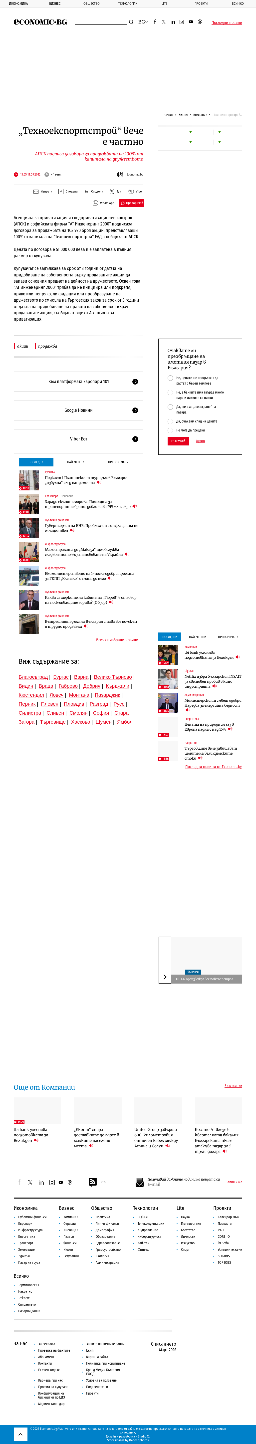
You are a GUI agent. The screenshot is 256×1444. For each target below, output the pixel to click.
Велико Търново (113, 677)
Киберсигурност (149, 1237)
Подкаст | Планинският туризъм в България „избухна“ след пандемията (86, 480)
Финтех (143, 1249)
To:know (23, 1298)
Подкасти (225, 1224)
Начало (169, 115)
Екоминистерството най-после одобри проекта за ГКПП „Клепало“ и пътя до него (89, 576)
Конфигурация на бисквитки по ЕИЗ (51, 1395)
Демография (105, 1230)
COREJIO (224, 1237)
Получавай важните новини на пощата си (184, 1179)
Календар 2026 (228, 1217)
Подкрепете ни (97, 1387)
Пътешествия (191, 1224)
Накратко (191, 743)
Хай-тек (143, 1243)
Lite (164, 3)
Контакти (45, 1363)
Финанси (193, 972)
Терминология (28, 1285)
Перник (27, 704)
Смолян (78, 713)
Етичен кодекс (49, 1370)
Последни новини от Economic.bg (213, 767)
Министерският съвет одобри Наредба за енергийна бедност (213, 705)
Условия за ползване (101, 1380)
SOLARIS (224, 1256)
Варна (81, 677)
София (101, 713)
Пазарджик (107, 695)
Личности (188, 1237)
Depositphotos (139, 1440)
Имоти (68, 1249)
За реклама (46, 1344)
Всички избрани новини (117, 640)
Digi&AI (189, 671)
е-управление (148, 1230)
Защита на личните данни (105, 1344)
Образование (105, 1237)
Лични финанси (107, 1224)
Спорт (185, 1249)
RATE (221, 1230)
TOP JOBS (224, 1262)
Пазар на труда (29, 1262)
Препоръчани (118, 462)
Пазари (68, 1237)
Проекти (201, 3)
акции (22, 346)
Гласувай (178, 441)
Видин (26, 686)
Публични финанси (57, 520)
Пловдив (74, 704)
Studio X (143, 1436)
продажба (47, 346)
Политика (103, 1217)
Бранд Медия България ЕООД (103, 1372)
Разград (99, 704)
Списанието (27, 1304)
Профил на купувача (53, 1387)
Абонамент (46, 1357)
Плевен (49, 704)
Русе (119, 704)
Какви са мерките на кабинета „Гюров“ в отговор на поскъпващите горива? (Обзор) (91, 600)
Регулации (71, 1256)
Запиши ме (234, 1182)
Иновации (70, 1230)
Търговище (53, 722)
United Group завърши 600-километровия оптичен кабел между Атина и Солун (156, 1137)
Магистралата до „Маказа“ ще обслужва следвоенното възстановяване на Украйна (87, 552)
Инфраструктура (55, 544)
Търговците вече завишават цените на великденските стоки (211, 753)
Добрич (91, 686)
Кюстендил (31, 695)
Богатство (188, 1230)
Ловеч (57, 695)
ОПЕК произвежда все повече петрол (204, 979)
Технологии (128, 3)
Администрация (194, 695)
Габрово (68, 686)
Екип (89, 1350)
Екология (102, 1256)
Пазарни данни (29, 1311)
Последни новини (227, 23)
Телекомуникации (151, 1224)
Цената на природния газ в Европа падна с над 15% (209, 727)
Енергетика (192, 719)
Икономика (18, 3)
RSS (97, 1182)
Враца (46, 686)
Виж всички (233, 1086)
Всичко (238, 3)
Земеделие (26, 1249)
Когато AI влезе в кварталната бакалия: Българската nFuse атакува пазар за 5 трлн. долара (217, 1140)
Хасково (80, 722)
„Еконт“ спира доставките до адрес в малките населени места (96, 1137)
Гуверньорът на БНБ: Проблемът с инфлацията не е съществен (91, 528)
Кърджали (117, 686)
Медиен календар (51, 1404)
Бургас (61, 677)
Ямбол (125, 722)
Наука (185, 1217)
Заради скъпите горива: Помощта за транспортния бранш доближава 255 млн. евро (91, 504)
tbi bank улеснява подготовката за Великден (212, 655)
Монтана (79, 695)
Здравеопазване (108, 1243)
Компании (200, 115)
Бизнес (54, 3)
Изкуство (188, 1243)
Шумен (104, 722)
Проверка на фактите (54, 1350)
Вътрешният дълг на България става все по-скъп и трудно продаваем (91, 624)
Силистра (30, 713)
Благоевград (33, 677)
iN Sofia (223, 1243)
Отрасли (69, 1224)
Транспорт (51, 496)
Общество (91, 3)
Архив (200, 441)
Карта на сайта (97, 1357)
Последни (35, 462)
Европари (25, 1224)
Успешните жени (230, 1249)
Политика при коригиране (105, 1363)
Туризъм (50, 472)
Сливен (55, 713)
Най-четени (75, 462)
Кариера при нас (50, 1380)
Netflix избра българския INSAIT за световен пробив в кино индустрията (213, 681)
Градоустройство (108, 1249)
